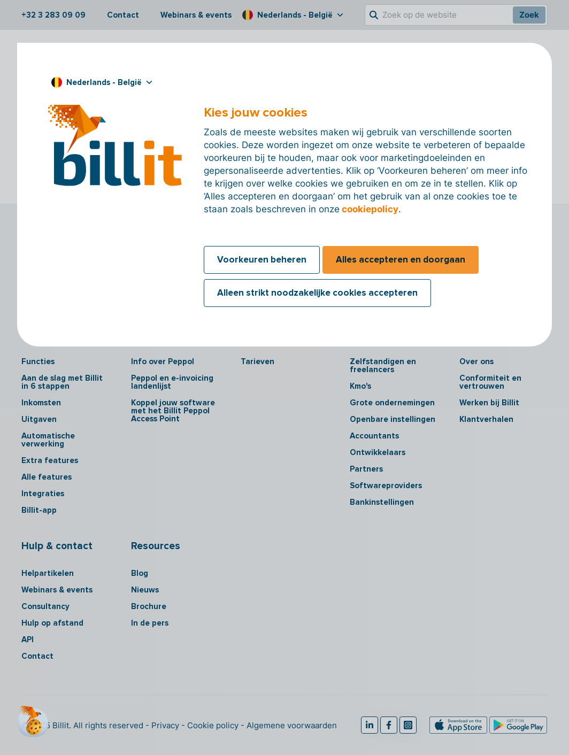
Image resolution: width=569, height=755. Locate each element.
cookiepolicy (370, 209)
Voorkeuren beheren (261, 259)
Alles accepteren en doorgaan (400, 259)
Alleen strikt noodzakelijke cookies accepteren (317, 292)
